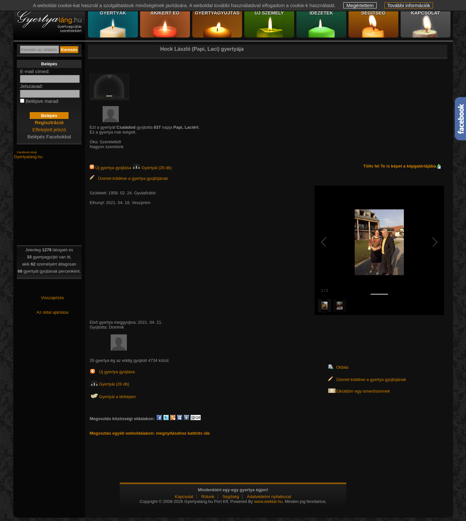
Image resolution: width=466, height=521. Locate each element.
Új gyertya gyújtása (111, 167)
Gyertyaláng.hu (28, 156)
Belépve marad (42, 101)
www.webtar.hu (268, 501)
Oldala (342, 367)
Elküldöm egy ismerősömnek (363, 391)
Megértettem (359, 5)
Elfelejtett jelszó (49, 129)
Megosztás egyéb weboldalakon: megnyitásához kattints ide (150, 433)
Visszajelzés (52, 297)
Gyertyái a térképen (117, 396)
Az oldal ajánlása (52, 312)
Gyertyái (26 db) (152, 167)
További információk (408, 5)
